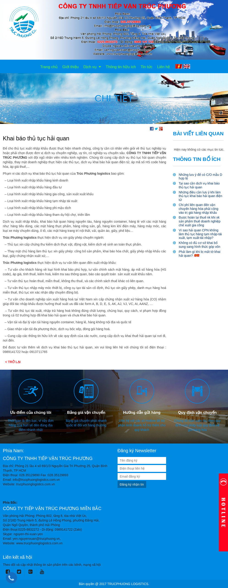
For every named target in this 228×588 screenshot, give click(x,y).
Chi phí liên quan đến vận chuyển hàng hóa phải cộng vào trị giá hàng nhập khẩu (198, 208)
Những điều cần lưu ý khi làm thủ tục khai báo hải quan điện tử (200, 196)
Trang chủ (49, 67)
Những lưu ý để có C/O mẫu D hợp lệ (200, 176)
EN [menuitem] (186, 66)
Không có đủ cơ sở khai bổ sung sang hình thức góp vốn (199, 245)
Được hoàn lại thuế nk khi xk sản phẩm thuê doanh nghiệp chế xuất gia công (199, 221)
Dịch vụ (92, 67)
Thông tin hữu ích (121, 67)
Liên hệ (163, 67)
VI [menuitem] (178, 66)
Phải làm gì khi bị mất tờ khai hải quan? (199, 253)
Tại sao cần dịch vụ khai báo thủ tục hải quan (199, 185)
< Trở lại (13, 362)
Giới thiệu (70, 67)
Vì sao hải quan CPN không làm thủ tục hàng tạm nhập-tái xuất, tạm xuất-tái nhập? (200, 234)
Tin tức (146, 67)
